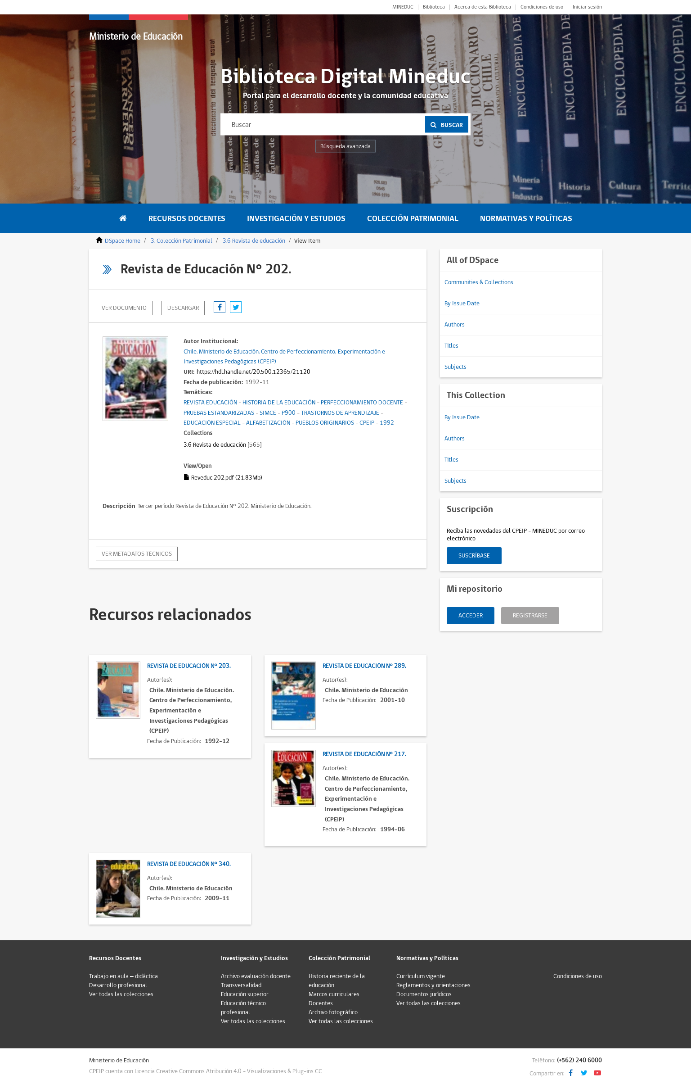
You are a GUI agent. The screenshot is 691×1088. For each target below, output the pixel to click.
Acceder (470, 615)
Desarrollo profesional (118, 985)
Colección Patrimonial (412, 218)
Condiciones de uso (541, 7)
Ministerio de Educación (136, 36)
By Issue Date (462, 303)
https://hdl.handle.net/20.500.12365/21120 (253, 371)
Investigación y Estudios (296, 218)
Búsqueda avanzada (345, 146)
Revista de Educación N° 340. (188, 864)
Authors (454, 324)
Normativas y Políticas (526, 218)
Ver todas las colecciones (121, 994)
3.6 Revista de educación (254, 240)
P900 (289, 412)
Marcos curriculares (334, 994)
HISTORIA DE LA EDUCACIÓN (278, 402)
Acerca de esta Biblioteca (482, 7)
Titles (451, 345)
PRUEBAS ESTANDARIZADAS (219, 412)
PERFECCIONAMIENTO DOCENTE (362, 402)
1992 (387, 422)
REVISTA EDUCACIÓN (210, 402)
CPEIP (366, 422)
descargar (183, 308)
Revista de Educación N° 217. (364, 754)
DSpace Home (122, 240)
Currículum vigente (420, 976)
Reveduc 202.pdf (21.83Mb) (223, 477)
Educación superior (245, 994)
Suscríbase (474, 555)
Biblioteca (434, 7)
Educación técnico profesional (243, 1008)
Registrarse (530, 615)
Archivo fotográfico (333, 1012)
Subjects (455, 367)
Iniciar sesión (587, 7)
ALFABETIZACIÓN (268, 422)
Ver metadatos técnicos (137, 553)
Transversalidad (241, 985)
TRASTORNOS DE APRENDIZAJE (340, 412)
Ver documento (124, 308)
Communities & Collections (478, 282)
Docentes (321, 1003)
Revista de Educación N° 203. (188, 666)
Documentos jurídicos (424, 994)
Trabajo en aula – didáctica (123, 976)
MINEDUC (402, 7)
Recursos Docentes (186, 218)
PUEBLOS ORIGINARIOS (325, 422)
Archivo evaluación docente (256, 976)
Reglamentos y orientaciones (433, 985)
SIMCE (268, 412)
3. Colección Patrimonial (181, 240)
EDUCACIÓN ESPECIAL (212, 422)
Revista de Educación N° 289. (364, 666)
